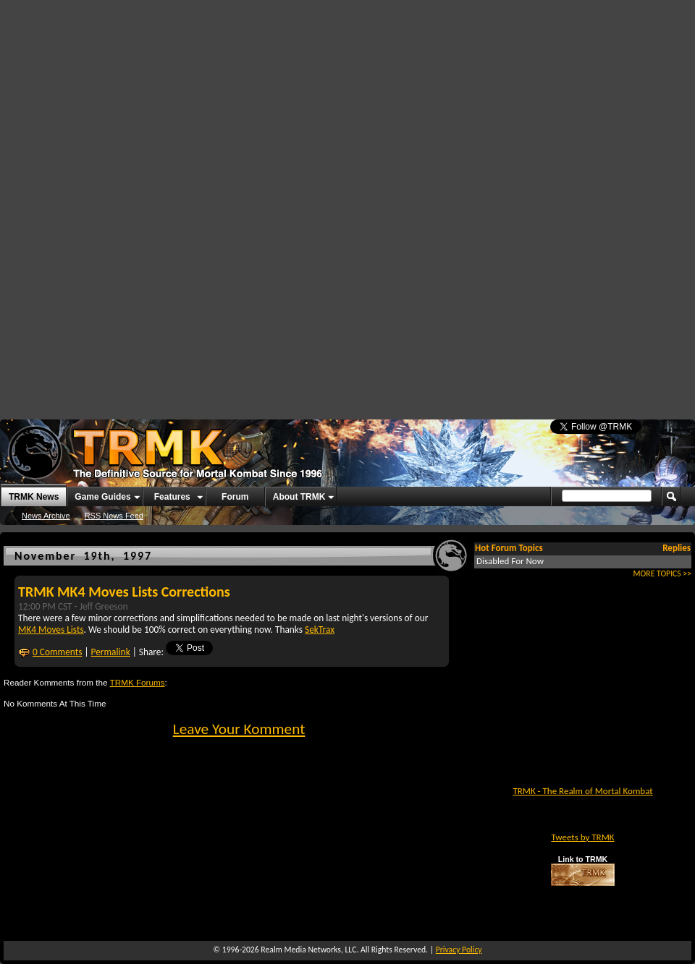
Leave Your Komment (239, 729)
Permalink (110, 652)
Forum (235, 497)
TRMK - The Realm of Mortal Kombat (582, 790)
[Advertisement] (303, 108)
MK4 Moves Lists (51, 629)
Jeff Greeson (104, 606)
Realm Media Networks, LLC (308, 949)
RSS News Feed (114, 515)
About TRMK (299, 497)
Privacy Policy (459, 949)
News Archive (46, 515)
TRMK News (34, 497)
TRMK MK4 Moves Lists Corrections (124, 591)
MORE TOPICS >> (662, 573)
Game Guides (102, 497)
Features (172, 497)
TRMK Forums (137, 682)
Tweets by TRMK (582, 837)
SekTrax (319, 629)
